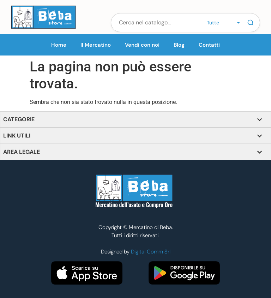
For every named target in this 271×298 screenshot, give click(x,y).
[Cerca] (250, 22)
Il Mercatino (95, 44)
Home (58, 44)
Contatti (209, 44)
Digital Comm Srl (150, 251)
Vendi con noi (142, 44)
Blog (179, 44)
